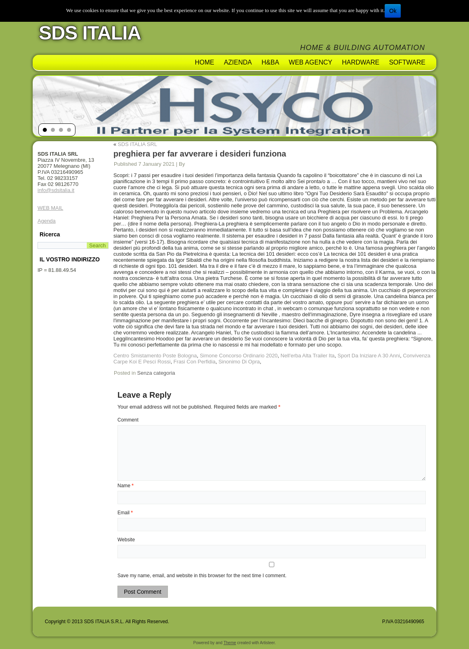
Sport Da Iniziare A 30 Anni (368, 356)
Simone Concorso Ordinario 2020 (239, 356)
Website (126, 540)
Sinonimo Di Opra (239, 362)
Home (204, 62)
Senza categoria (156, 373)
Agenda (47, 221)
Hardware (360, 62)
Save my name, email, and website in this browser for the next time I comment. (202, 575)
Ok (392, 11)
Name (125, 485)
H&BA (270, 62)
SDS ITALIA (90, 33)
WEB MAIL (50, 208)
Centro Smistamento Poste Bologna (155, 356)
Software (407, 62)
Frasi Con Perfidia (195, 362)
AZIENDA (238, 62)
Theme (230, 643)
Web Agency (311, 62)
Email (125, 512)
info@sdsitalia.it (56, 190)
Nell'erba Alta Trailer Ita (308, 356)
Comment (127, 420)
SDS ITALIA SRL (137, 144)
